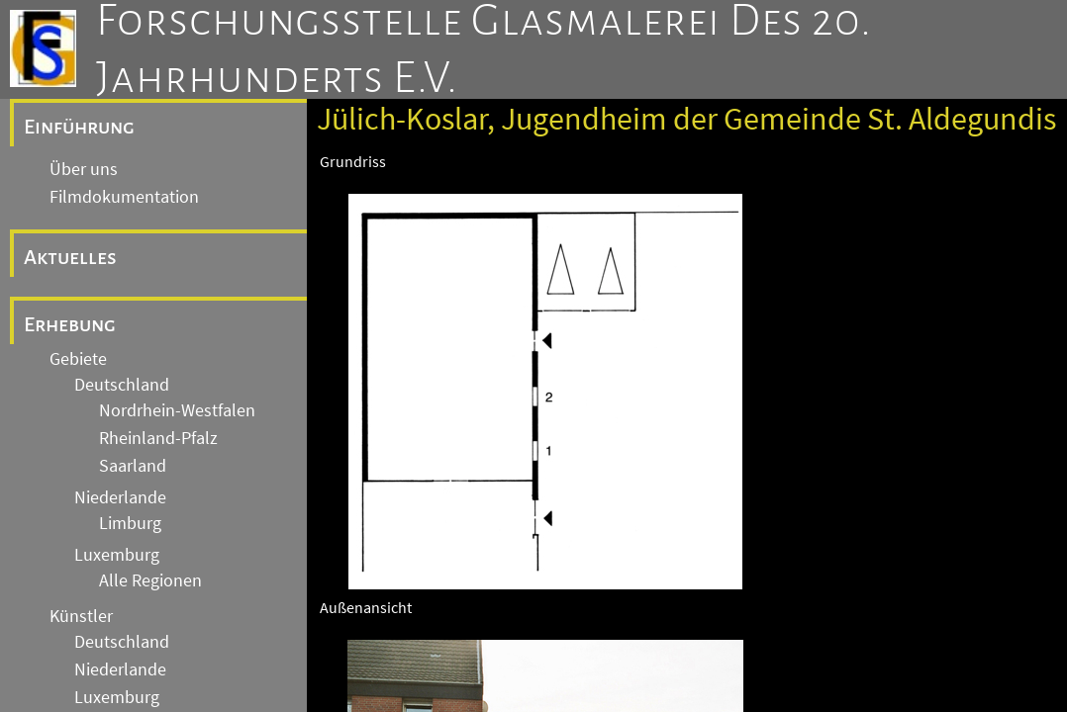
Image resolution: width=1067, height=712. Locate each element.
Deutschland (121, 385)
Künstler (81, 616)
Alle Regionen (150, 580)
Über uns (83, 169)
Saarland (132, 466)
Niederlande (120, 497)
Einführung (79, 126)
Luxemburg (116, 555)
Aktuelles (70, 257)
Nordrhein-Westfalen (177, 410)
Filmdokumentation (124, 197)
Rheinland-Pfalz (158, 438)
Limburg (130, 523)
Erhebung (70, 324)
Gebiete (78, 359)
